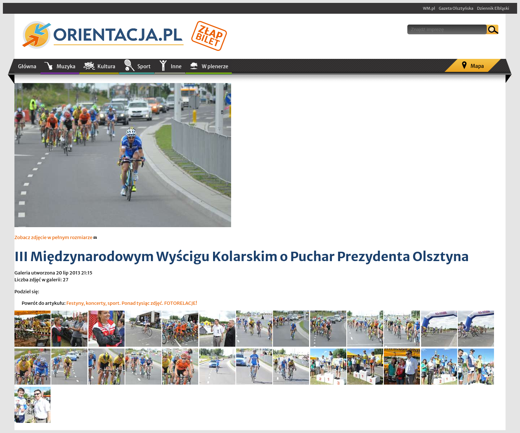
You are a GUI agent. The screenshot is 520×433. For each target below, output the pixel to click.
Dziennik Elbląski (493, 8)
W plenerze (215, 66)
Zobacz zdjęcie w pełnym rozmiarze (55, 237)
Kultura (107, 66)
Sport (143, 66)
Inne (176, 66)
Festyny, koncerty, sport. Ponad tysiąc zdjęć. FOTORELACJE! (131, 303)
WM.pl (429, 8)
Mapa (477, 66)
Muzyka (66, 66)
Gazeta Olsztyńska (456, 8)
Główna (27, 66)
